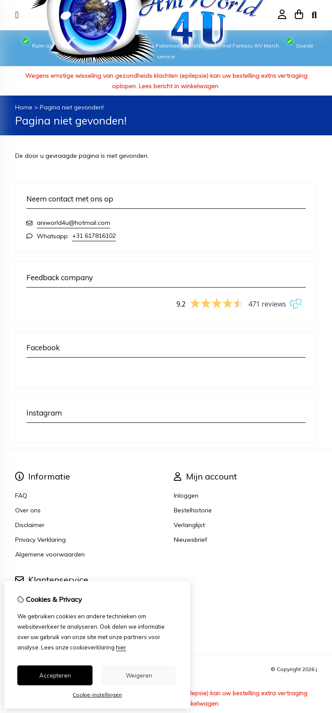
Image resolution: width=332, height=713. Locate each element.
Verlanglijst (189, 525)
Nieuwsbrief (190, 540)
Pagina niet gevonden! (72, 107)
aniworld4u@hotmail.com (73, 223)
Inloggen (186, 495)
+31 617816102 (94, 236)
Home (23, 107)
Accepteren (55, 675)
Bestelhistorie (193, 510)
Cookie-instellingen (97, 694)
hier (121, 647)
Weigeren (139, 675)
